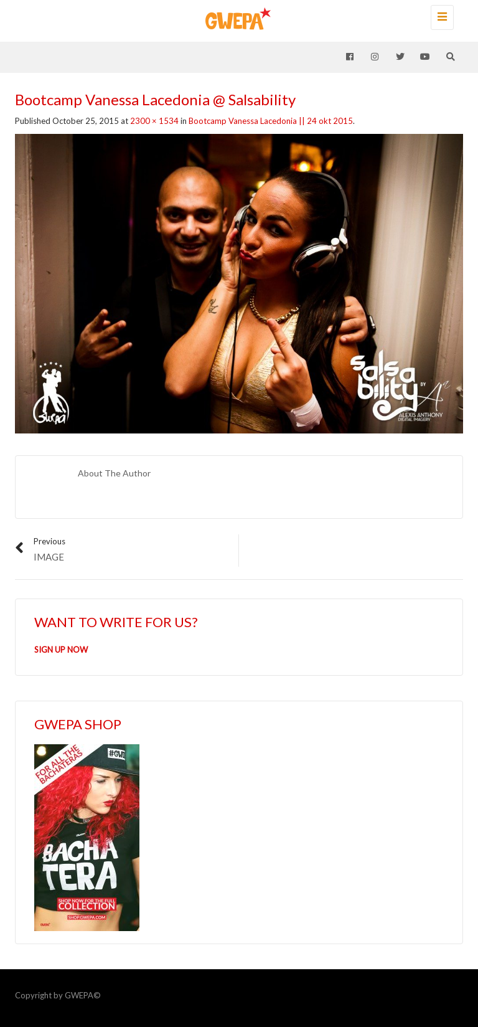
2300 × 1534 (154, 121)
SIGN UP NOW (61, 650)
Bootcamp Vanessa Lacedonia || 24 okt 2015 (271, 121)
